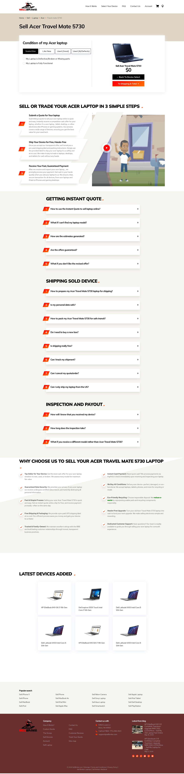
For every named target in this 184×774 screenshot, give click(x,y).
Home (21, 18)
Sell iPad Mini (61, 703)
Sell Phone (60, 695)
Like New (47, 51)
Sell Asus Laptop (98, 703)
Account (148, 6)
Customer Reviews (76, 734)
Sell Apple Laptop (135, 695)
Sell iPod (22, 706)
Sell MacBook (24, 703)
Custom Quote (49, 730)
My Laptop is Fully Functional (57, 63)
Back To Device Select (128, 77)
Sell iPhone (23, 699)
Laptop (35, 18)
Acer (42, 18)
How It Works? (48, 726)
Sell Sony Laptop (99, 699)
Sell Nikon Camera (99, 695)
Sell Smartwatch (98, 706)
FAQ (124, 6)
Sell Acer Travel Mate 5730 (128, 66)
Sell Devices (48, 738)
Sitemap (87, 768)
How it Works (91, 6)
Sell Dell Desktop (135, 703)
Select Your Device (109, 6)
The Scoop (47, 734)
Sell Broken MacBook (99, 770)
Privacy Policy (112, 768)
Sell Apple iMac (62, 706)
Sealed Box (30, 51)
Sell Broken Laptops (84, 770)
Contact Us (135, 6)
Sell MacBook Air (62, 699)
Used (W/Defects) (81, 51)
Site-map (72, 741)
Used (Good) (63, 51)
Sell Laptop (47, 745)
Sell (28, 18)
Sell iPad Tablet (134, 699)
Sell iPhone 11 (24, 695)
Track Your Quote (76, 738)
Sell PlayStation (134, 706)
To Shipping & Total (128, 83)
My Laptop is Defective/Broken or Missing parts (57, 59)
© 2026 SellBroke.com (75, 768)
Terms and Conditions (98, 768)
